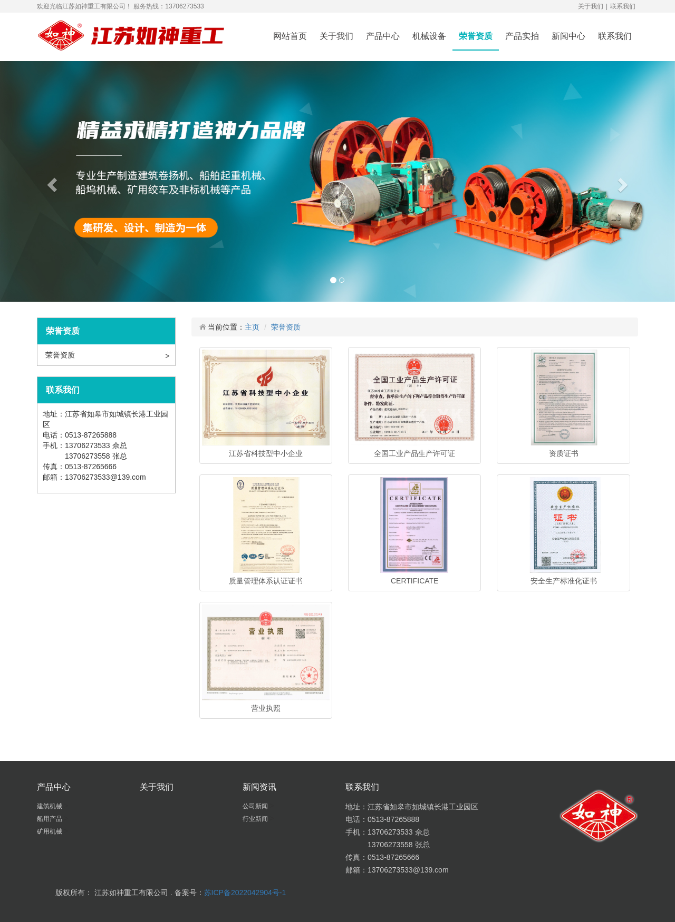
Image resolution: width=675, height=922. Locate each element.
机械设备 (429, 36)
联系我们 (622, 6)
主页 (252, 327)
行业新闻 (256, 818)
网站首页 (290, 36)
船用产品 (50, 818)
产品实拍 (522, 36)
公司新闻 (256, 806)
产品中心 (383, 36)
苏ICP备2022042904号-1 (245, 892)
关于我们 (590, 6)
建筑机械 (50, 806)
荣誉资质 (476, 36)
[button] (50, 181)
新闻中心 (568, 36)
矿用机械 (50, 831)
